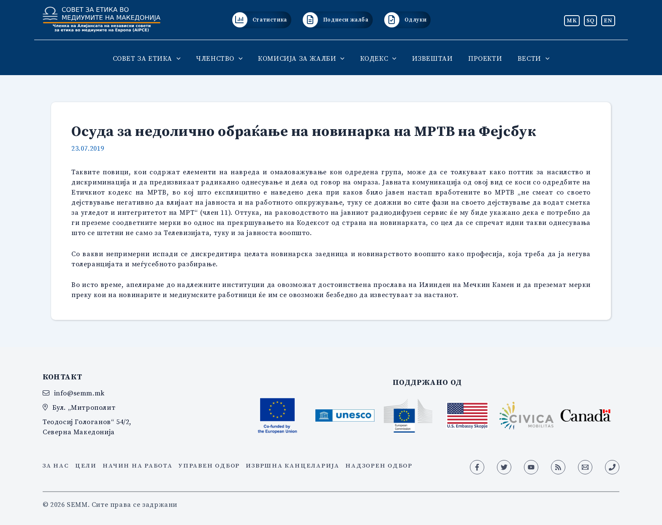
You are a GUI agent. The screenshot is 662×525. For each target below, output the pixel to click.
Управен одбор (209, 465)
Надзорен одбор (378, 465)
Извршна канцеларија (292, 465)
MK (572, 20)
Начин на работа (137, 465)
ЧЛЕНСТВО (223, 58)
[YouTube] (531, 467)
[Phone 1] (612, 467)
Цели (86, 465)
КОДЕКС (378, 58)
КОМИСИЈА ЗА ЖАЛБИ (303, 58)
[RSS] (558, 467)
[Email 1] (585, 467)
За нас (56, 465)
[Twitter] (504, 467)
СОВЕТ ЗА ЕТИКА (152, 58)
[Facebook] (477, 467)
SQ (590, 20)
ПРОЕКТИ (481, 58)
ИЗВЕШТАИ (430, 58)
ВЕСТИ (528, 58)
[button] (182, 58)
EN (608, 20)
